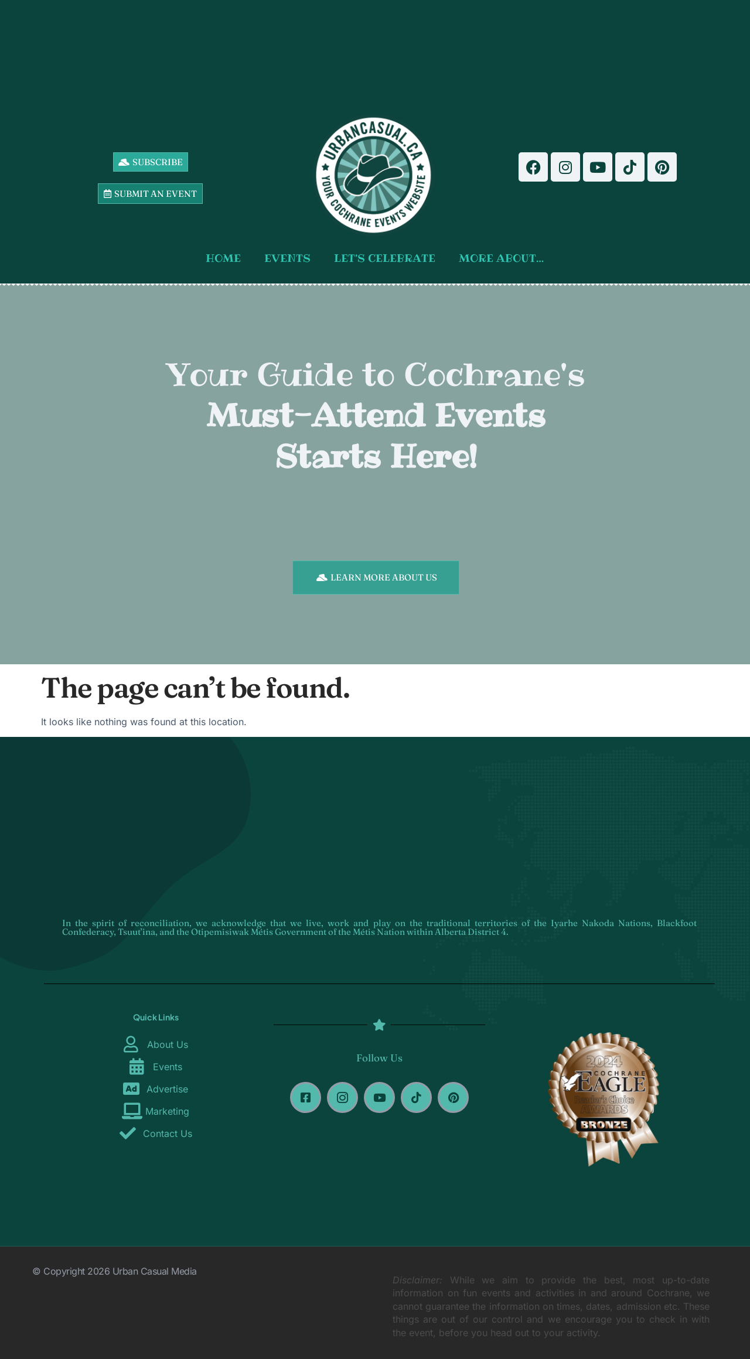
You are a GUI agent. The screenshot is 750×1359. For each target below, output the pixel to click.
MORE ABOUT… (501, 258)
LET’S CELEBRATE (384, 258)
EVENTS (287, 258)
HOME (223, 258)
